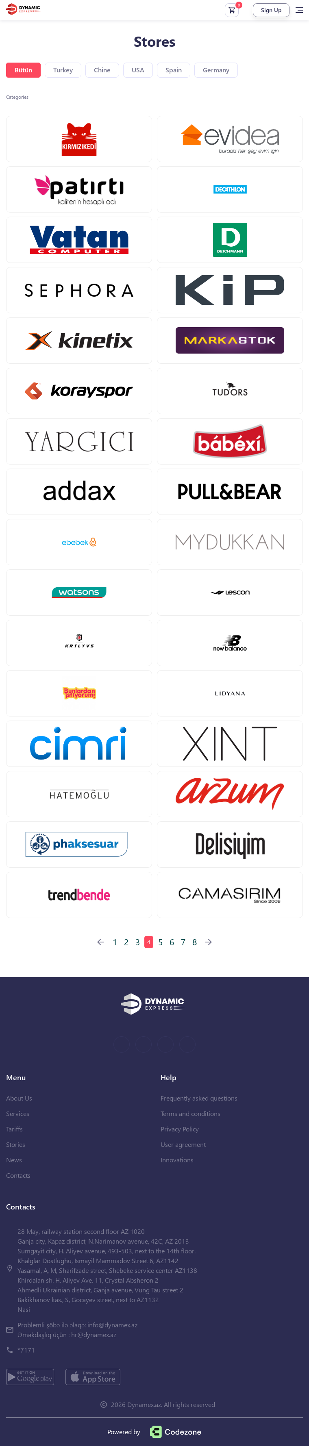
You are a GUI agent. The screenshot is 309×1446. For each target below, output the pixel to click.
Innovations (177, 1159)
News (14, 1159)
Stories (15, 1144)
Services (17, 1113)
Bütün (23, 69)
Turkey (63, 69)
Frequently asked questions (199, 1098)
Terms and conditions (190, 1113)
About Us (19, 1098)
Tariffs (14, 1129)
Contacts (18, 1175)
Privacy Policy (180, 1129)
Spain (173, 69)
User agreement (183, 1144)
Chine (102, 69)
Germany (216, 69)
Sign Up (271, 10)
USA (138, 69)
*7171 (26, 1350)
